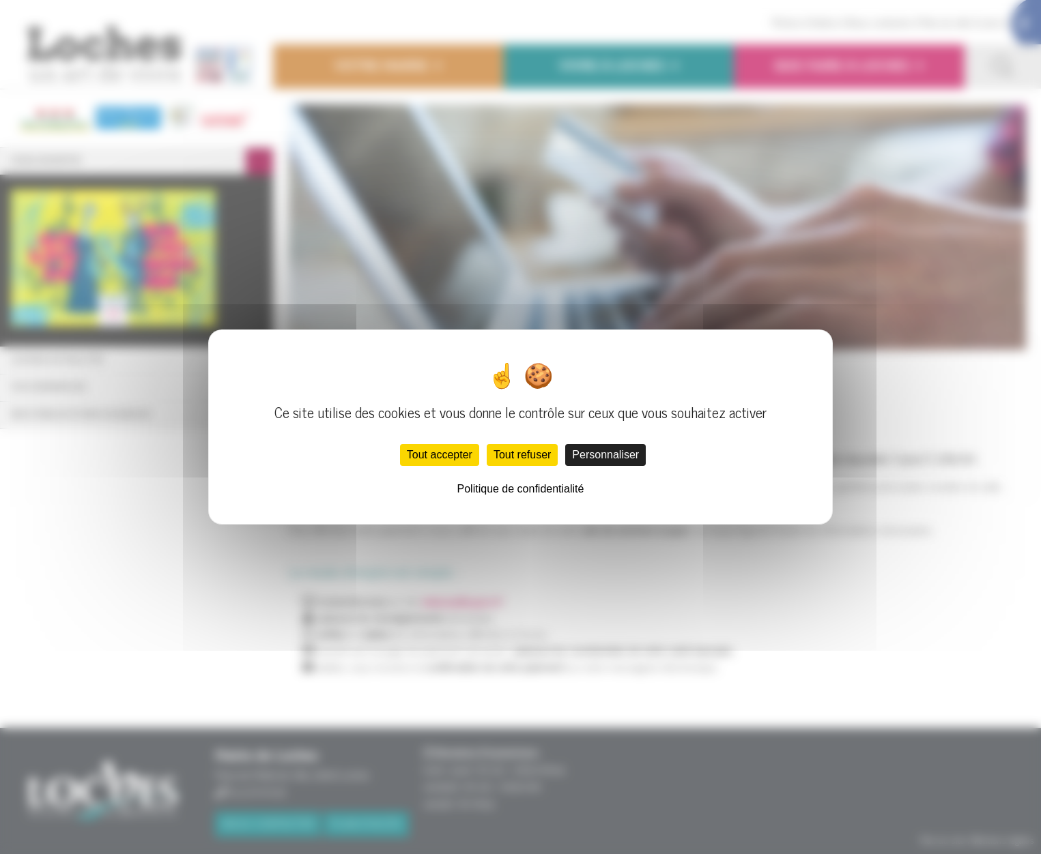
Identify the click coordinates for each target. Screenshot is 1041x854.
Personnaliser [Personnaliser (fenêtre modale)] (605, 454)
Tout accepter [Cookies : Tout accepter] (439, 454)
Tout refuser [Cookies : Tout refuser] (522, 454)
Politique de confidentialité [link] (520, 489)
